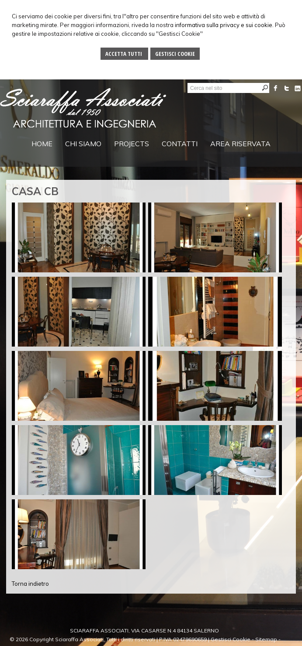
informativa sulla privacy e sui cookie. (224, 24)
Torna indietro (30, 583)
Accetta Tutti (124, 54)
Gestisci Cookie (175, 54)
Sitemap (266, 639)
